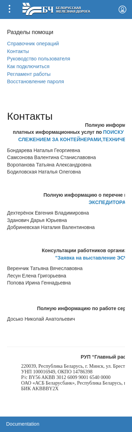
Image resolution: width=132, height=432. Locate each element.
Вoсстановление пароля (35, 81)
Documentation (22, 424)
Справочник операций (33, 43)
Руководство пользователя (38, 58)
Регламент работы (29, 74)
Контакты (18, 51)
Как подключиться (28, 66)
